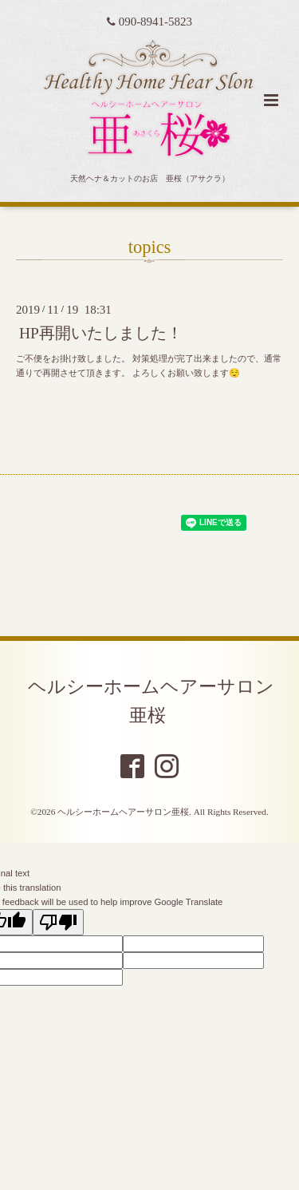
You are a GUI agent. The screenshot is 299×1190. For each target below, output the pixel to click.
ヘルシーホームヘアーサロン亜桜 (151, 701)
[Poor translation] (58, 922)
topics (149, 247)
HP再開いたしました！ (101, 333)
